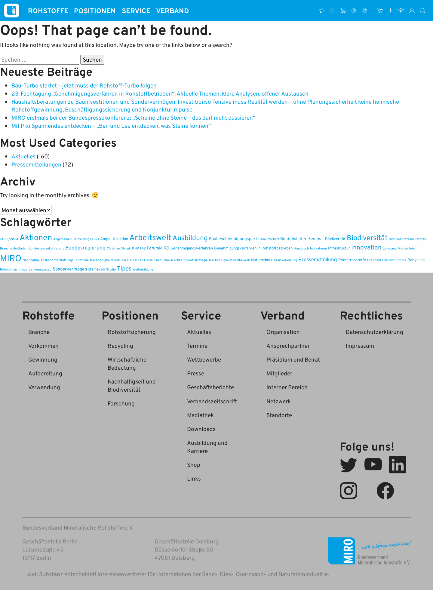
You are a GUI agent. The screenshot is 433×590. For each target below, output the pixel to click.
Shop (193, 464)
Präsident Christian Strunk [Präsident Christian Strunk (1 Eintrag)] (386, 260)
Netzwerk (278, 401)
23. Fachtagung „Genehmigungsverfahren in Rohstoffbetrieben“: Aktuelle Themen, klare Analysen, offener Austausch (160, 93)
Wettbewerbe (204, 359)
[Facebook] (364, 10)
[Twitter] (322, 10)
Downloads (201, 428)
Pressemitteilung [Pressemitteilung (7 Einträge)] (317, 259)
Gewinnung (42, 359)
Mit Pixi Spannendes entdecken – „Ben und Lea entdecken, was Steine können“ (111, 125)
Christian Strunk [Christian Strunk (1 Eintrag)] (119, 248)
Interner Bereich (287, 387)
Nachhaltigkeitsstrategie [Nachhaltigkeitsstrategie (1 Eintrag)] (189, 260)
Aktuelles (23, 156)
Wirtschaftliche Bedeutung (127, 363)
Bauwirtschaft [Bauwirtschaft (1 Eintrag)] (268, 239)
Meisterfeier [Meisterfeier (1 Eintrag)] (407, 248)
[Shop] (380, 10)
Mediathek (200, 415)
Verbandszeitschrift (212, 401)
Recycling (120, 345)
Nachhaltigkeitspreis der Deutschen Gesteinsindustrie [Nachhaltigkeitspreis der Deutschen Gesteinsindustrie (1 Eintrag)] (130, 260)
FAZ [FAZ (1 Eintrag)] (143, 248)
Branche (39, 331)
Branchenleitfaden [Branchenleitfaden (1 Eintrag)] (13, 248)
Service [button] (136, 10)
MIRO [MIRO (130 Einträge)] (10, 257)
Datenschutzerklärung (374, 331)
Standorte (279, 415)
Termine (197, 345)
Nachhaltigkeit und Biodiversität (132, 385)
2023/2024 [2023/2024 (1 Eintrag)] (9, 239)
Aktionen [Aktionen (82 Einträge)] (36, 237)
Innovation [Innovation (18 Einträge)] (366, 247)
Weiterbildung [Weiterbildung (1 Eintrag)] (143, 269)
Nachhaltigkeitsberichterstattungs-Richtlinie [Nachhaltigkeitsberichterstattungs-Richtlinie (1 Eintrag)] (56, 260)
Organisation (283, 331)
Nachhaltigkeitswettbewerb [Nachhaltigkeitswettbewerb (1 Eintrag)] (229, 260)
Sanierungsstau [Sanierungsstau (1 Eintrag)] (40, 269)
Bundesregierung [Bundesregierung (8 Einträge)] (85, 247)
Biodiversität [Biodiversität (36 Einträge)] (367, 237)
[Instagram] (354, 10)
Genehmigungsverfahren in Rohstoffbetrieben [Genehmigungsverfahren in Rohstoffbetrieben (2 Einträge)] (253, 248)
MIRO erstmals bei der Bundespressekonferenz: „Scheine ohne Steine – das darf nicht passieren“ (133, 117)
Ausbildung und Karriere (207, 446)
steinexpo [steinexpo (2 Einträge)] (96, 269)
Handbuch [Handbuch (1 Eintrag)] (301, 248)
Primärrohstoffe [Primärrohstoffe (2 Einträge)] (352, 260)
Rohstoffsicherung (132, 331)
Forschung (121, 403)
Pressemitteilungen (36, 164)
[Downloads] (390, 10)
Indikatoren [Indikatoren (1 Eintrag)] (318, 248)
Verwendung (44, 387)
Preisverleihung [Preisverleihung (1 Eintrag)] (285, 260)
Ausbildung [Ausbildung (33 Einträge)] (190, 237)
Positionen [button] (95, 10)
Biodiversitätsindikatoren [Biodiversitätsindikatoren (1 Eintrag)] (407, 239)
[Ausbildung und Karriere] (401, 10)
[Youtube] (332, 10)
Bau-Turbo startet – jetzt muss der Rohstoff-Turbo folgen (84, 85)
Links (194, 478)
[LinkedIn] (343, 10)
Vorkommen (43, 345)
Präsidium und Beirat (293, 359)
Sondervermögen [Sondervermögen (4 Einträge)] (70, 268)
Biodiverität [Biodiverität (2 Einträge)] (335, 239)
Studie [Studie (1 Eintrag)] (111, 269)
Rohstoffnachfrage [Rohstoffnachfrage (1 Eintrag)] (13, 269)
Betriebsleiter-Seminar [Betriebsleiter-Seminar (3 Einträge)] (302, 238)
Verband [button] (172, 10)
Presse (195, 373)
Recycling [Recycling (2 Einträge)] (416, 260)
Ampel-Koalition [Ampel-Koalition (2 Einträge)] (114, 239)
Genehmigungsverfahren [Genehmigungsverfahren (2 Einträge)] (191, 248)
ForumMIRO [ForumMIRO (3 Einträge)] (158, 248)
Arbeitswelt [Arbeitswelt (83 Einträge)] (150, 237)
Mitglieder (279, 373)
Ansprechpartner (288, 345)
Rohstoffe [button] (48, 10)
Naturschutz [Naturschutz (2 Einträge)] (262, 260)
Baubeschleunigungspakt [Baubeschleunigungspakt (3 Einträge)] (233, 238)
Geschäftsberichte (210, 387)
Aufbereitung (45, 373)
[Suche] (422, 10)
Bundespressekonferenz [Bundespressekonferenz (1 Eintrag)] (46, 248)
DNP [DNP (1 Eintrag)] (135, 248)
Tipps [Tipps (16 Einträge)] (124, 268)
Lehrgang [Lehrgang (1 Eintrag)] (390, 248)
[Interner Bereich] (412, 10)
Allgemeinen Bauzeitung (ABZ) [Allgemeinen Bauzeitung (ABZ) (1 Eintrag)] (76, 239)
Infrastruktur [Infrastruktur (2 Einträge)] (339, 248)
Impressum (360, 345)
